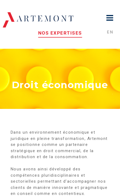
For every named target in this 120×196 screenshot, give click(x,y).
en (110, 32)
